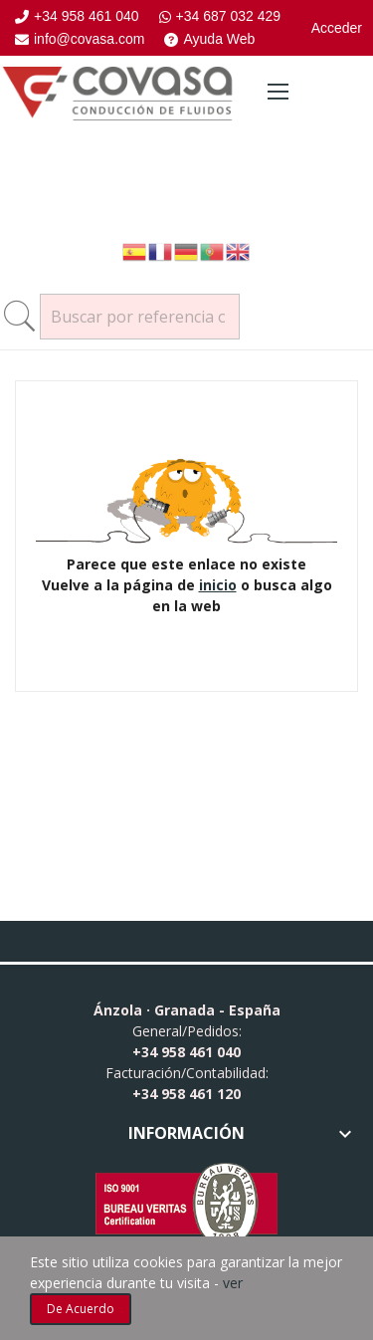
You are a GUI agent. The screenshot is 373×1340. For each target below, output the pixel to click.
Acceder (336, 28)
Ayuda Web (209, 39)
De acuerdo (80, 1308)
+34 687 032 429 (220, 16)
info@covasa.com (79, 39)
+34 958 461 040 (77, 16)
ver (233, 1282)
